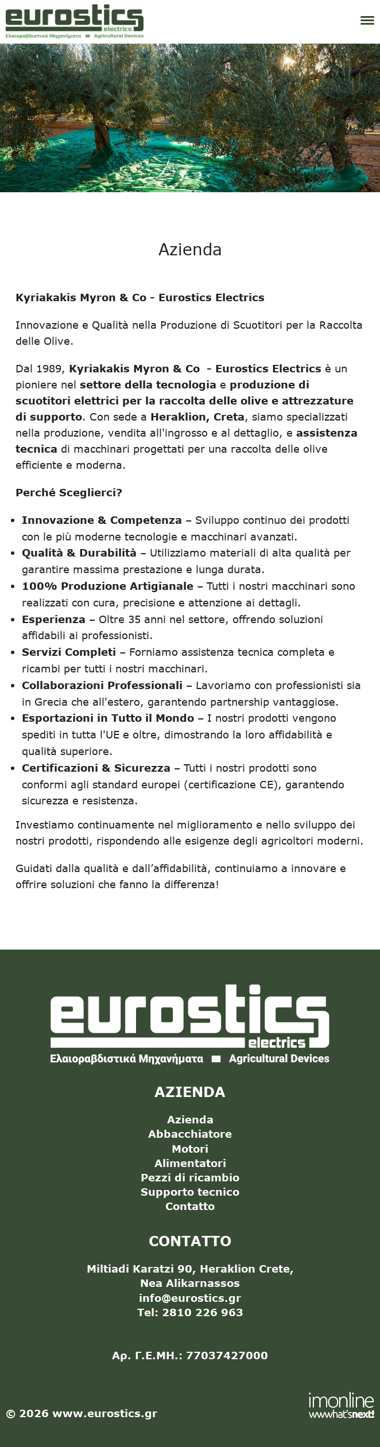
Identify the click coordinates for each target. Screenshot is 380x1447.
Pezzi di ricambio (190, 1177)
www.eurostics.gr (104, 1413)
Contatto (190, 1206)
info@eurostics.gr (190, 1298)
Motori (190, 1148)
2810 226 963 (202, 1312)
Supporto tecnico (190, 1191)
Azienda (190, 1119)
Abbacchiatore (190, 1133)
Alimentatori (190, 1163)
